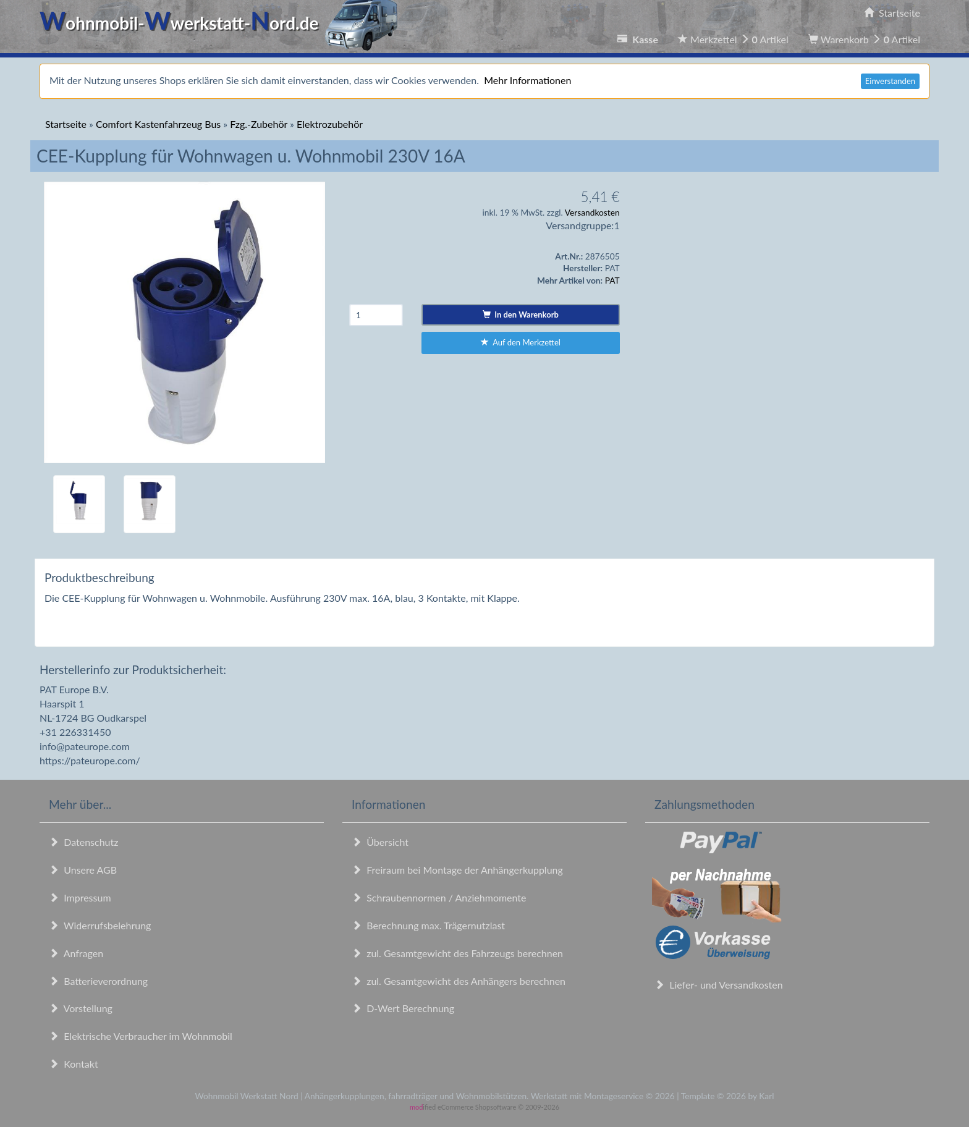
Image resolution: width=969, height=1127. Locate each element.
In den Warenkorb (521, 314)
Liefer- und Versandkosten (718, 984)
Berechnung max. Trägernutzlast (428, 925)
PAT (612, 280)
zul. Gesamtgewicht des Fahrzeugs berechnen (457, 953)
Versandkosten (592, 212)
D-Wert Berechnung (403, 1008)
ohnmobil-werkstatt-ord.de (222, 22)
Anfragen (76, 953)
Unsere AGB (83, 870)
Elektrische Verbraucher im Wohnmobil (140, 1036)
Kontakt (73, 1064)
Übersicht (380, 842)
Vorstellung (80, 1008)
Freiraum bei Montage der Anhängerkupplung (457, 870)
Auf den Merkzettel (521, 342)
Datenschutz (83, 842)
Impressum (80, 897)
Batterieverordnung (98, 981)
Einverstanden (890, 81)
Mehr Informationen (527, 80)
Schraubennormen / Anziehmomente (439, 897)
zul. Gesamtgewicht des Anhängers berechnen (458, 981)
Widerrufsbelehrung (100, 925)
